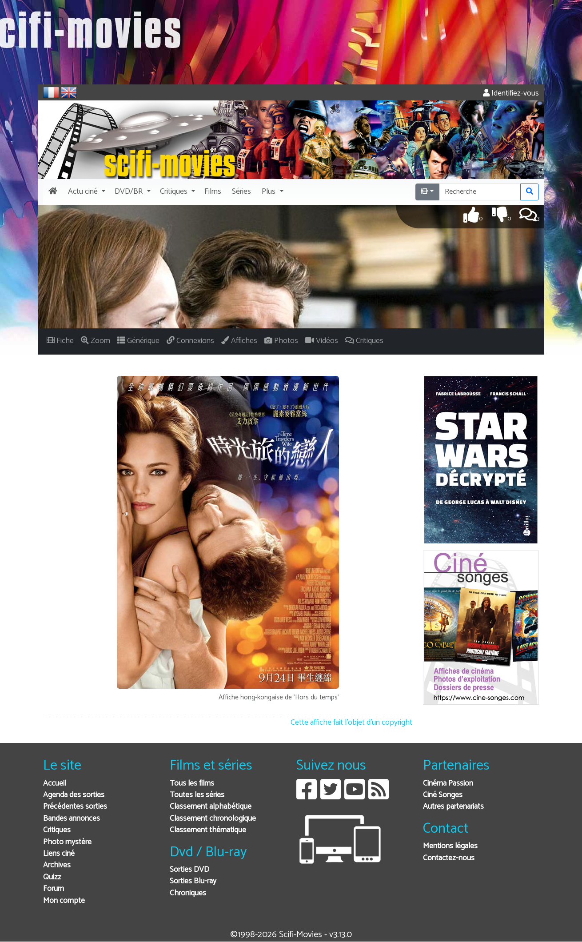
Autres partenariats (453, 806)
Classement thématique (208, 830)
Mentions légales (450, 846)
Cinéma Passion (448, 783)
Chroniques (188, 893)
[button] (86, 192)
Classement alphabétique (210, 806)
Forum (53, 888)
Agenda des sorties (73, 795)
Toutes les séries (197, 795)
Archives (57, 865)
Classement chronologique (213, 818)
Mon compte (64, 900)
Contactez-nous (448, 858)
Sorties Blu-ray (193, 881)
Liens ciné (59, 853)
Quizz (52, 877)
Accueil (54, 783)
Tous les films (192, 783)
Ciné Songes (442, 795)
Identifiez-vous (511, 93)
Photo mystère (67, 842)
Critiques (57, 830)
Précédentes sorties (75, 806)
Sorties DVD (189, 869)
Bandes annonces (71, 818)
